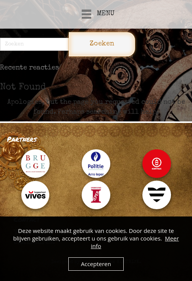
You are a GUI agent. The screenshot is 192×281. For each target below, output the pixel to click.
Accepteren (96, 264)
